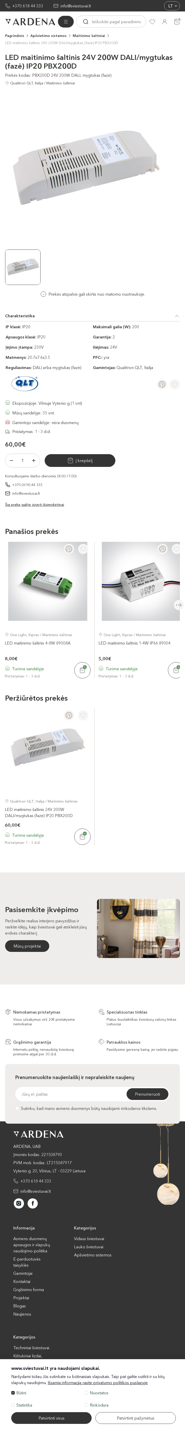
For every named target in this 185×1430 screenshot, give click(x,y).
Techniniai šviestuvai (31, 1347)
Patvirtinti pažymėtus (135, 1418)
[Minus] (11, 460)
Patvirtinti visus (52, 1418)
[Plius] (34, 460)
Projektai (21, 1297)
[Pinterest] (162, 384)
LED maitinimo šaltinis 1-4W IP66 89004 (134, 643)
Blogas (19, 1305)
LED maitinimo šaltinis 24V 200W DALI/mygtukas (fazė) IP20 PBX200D (61, 43)
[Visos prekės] (66, 22)
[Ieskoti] (86, 22)
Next (178, 605)
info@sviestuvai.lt (75, 5)
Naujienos (22, 1314)
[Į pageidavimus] (175, 384)
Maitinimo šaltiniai (89, 35)
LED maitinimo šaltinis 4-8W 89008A (37, 643)
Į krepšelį (84, 460)
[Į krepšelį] (82, 670)
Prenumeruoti (147, 1094)
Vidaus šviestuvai (89, 1238)
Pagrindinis (14, 35)
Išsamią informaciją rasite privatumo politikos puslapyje (98, 1382)
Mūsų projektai (27, 946)
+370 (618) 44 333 (27, 484)
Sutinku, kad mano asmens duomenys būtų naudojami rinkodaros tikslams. (86, 1108)
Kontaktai (21, 1281)
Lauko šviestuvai (88, 1246)
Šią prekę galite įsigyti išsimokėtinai (34, 504)
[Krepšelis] (177, 22)
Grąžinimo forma (28, 1289)
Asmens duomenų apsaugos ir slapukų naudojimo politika (31, 1244)
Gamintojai (22, 1273)
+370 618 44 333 (27, 5)
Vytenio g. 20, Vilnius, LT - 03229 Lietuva (49, 1170)
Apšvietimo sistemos (48, 35)
